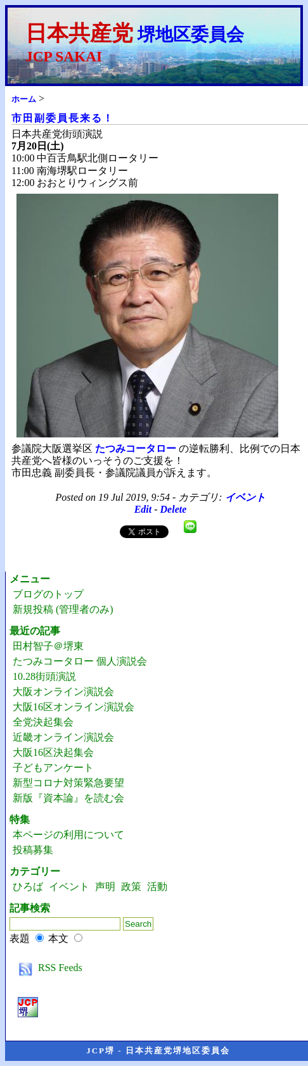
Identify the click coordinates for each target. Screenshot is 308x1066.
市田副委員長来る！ (62, 118)
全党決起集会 (43, 722)
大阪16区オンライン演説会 (73, 706)
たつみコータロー (135, 448)
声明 (105, 886)
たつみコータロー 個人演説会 (80, 661)
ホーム (23, 99)
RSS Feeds (47, 967)
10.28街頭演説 (44, 676)
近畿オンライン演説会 (63, 737)
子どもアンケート (53, 767)
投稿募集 (33, 849)
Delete (173, 509)
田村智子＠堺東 (48, 646)
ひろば (28, 886)
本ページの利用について (68, 834)
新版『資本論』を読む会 (68, 798)
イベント (245, 497)
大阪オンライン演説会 (63, 691)
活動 (157, 886)
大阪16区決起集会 (53, 752)
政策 (131, 886)
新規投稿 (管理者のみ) (63, 609)
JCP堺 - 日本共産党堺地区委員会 (158, 1050)
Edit (143, 509)
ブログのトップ (48, 594)
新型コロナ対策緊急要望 (68, 782)
